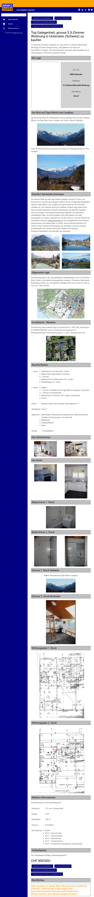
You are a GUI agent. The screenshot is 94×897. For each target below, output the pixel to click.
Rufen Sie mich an (11, 28)
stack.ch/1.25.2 (18, 33)
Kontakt (8, 24)
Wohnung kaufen (10, 19)
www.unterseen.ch (55, 220)
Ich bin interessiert (63, 18)
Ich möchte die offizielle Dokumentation (46, 26)
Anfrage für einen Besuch (42, 18)
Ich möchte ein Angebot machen (43, 22)
